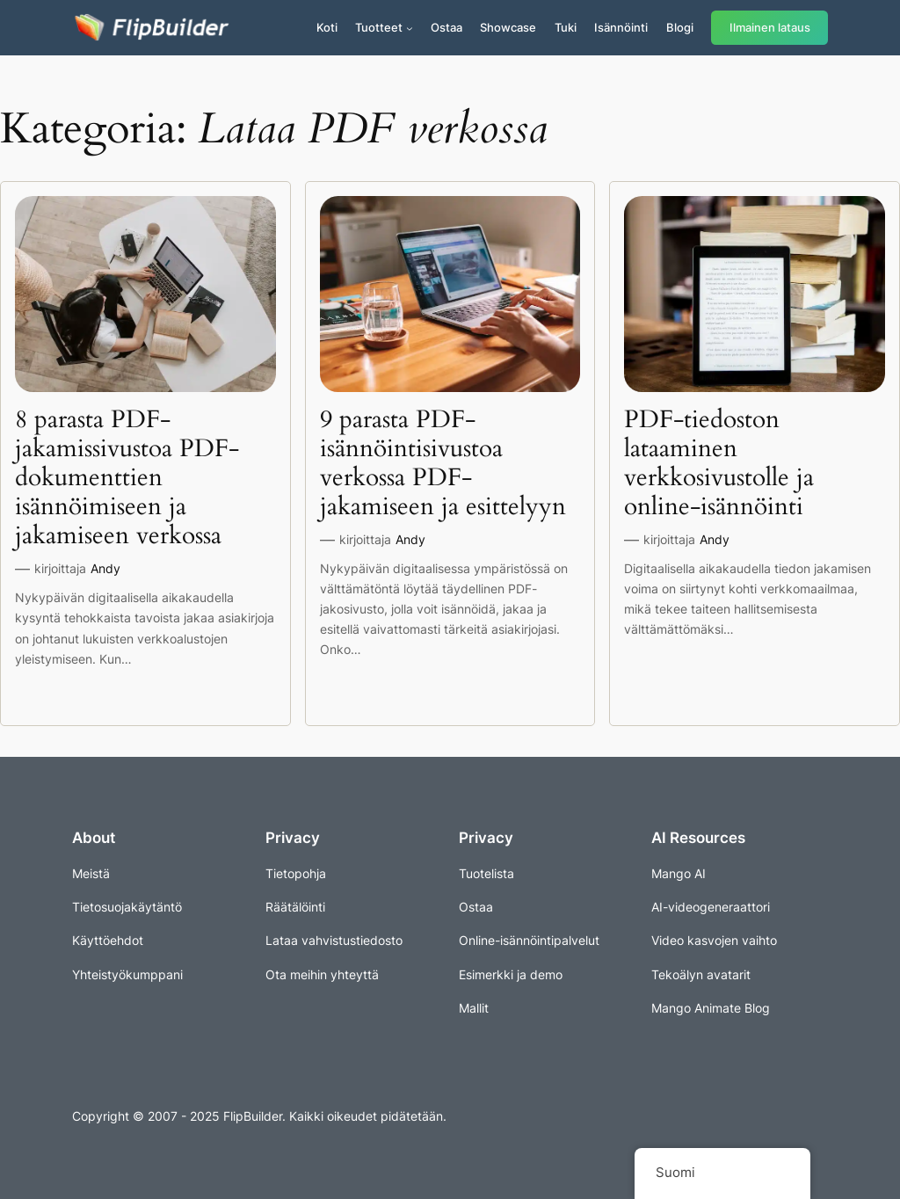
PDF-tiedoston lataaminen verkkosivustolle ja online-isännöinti (719, 463)
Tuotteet (379, 27)
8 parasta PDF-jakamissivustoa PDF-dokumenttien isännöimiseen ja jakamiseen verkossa (127, 478)
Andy (105, 568)
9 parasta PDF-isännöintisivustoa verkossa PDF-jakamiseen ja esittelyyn (443, 463)
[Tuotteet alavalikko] (409, 28)
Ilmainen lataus (769, 27)
